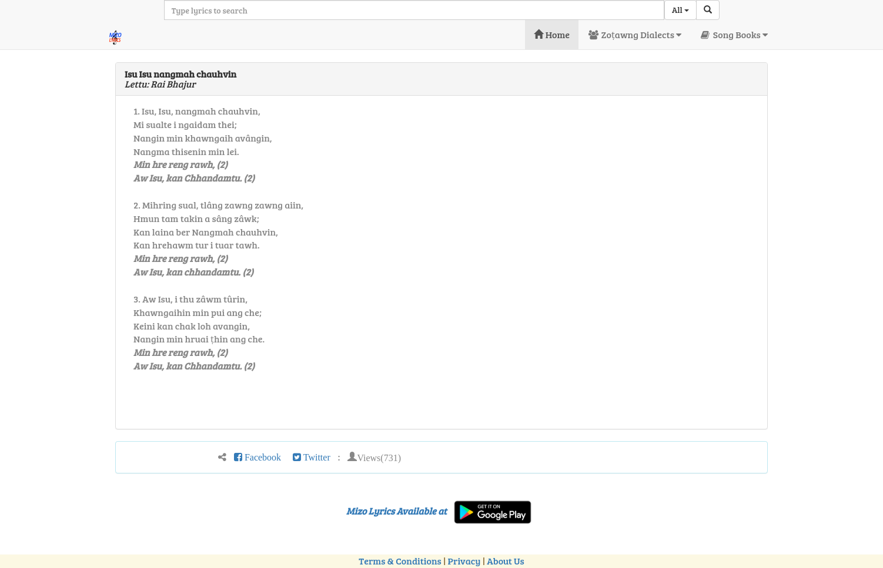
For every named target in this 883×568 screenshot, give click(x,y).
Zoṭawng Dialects (634, 34)
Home (552, 34)
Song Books (733, 34)
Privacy (464, 560)
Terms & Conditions (400, 560)
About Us (505, 560)
